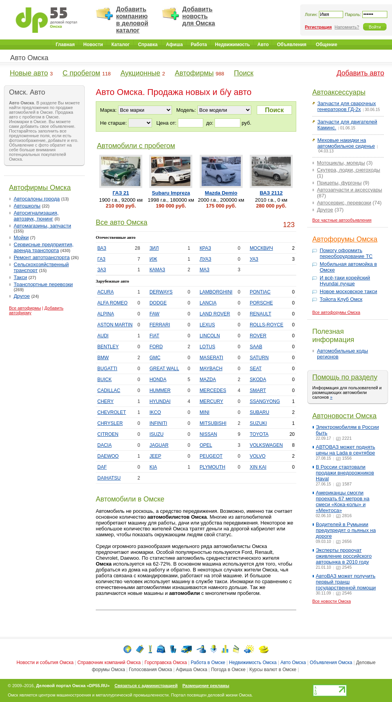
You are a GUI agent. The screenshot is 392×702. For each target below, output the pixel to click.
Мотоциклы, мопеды (341, 163)
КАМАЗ (157, 269)
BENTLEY (108, 346)
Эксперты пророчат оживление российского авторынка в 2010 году (344, 556)
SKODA (258, 379)
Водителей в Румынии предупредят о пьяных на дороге (346, 530)
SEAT (255, 368)
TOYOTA (259, 434)
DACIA (104, 445)
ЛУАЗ (205, 259)
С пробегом (81, 73)
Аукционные (140, 73)
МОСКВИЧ (261, 248)
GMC (154, 357)
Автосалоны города (37, 199)
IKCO (155, 412)
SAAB (256, 346)
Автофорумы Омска (345, 239)
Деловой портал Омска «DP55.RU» (72, 685)
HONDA (157, 379)
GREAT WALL (164, 368)
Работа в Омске (208, 662)
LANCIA (208, 303)
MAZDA (208, 379)
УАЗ (254, 259)
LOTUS (207, 346)
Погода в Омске (228, 669)
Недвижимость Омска (253, 662)
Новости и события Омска (44, 662)
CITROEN (107, 434)
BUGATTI (107, 368)
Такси (20, 277)
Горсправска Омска (166, 662)
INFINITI (158, 423)
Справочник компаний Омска (109, 662)
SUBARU (259, 412)
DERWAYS (160, 292)
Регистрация (318, 27)
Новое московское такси (348, 291)
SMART (258, 390)
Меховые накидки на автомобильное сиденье (346, 143)
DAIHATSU (109, 478)
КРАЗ (205, 248)
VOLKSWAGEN (266, 445)
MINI (204, 412)
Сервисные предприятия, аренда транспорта (43, 247)
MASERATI (211, 357)
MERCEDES (213, 390)
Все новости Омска (331, 601)
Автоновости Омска (344, 416)
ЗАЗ (101, 269)
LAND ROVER (215, 314)
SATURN (259, 357)
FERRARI (159, 325)
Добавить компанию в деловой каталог (132, 20)
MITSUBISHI (213, 423)
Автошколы (27, 206)
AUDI (103, 335)
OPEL (206, 445)
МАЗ (204, 269)
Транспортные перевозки (43, 284)
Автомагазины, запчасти (42, 226)
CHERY (105, 401)
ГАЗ (101, 259)
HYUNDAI (159, 401)
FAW (154, 314)
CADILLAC (108, 390)
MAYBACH (211, 368)
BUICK (104, 379)
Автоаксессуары (338, 92)
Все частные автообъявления (342, 220)
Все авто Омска (121, 222)
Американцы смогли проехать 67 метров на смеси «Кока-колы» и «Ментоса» (342, 501)
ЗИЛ (154, 248)
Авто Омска (29, 58)
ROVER (258, 335)
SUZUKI (258, 423)
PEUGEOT (211, 456)
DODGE (157, 303)
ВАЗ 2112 (271, 193)
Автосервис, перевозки (344, 203)
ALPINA (105, 314)
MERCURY (211, 401)
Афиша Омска (191, 669)
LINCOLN (210, 335)
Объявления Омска (331, 662)
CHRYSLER (110, 423)
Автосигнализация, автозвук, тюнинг (36, 216)
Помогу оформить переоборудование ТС (346, 253)
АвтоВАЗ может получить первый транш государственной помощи (346, 582)
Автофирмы (194, 73)
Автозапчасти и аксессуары (349, 190)
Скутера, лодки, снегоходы (348, 170)
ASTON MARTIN (114, 325)
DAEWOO (108, 456)
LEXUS (207, 325)
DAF (102, 467)
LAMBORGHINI (216, 292)
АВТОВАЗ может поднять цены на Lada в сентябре (345, 450)
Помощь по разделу (344, 377)
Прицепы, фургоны (339, 183)
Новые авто (29, 73)
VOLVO (257, 456)
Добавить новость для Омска (198, 16)
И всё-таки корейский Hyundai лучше (345, 281)
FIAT (154, 335)
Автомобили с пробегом (136, 146)
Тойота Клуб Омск (341, 299)
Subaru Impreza (171, 193)
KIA (153, 467)
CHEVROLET (111, 412)
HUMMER (159, 390)
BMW (103, 357)
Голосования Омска (150, 669)
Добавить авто (360, 73)
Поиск (243, 73)
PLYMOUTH (213, 467)
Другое (22, 296)
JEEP (155, 456)
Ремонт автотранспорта (42, 257)
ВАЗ (101, 248)
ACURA (105, 292)
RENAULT (260, 314)
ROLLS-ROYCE (266, 325)
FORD (156, 346)
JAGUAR (158, 445)
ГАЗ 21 (121, 193)
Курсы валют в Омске (272, 669)
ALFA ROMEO (112, 303)
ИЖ (153, 259)
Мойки (21, 237)
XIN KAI (258, 467)
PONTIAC (260, 292)
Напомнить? (347, 27)
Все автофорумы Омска (336, 312)
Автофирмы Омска (40, 188)
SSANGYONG (265, 401)
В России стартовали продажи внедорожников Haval (345, 473)
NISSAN (208, 434)
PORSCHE (261, 303)
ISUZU (156, 434)
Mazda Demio (221, 193)
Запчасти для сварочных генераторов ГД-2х (346, 106)
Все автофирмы (25, 308)
